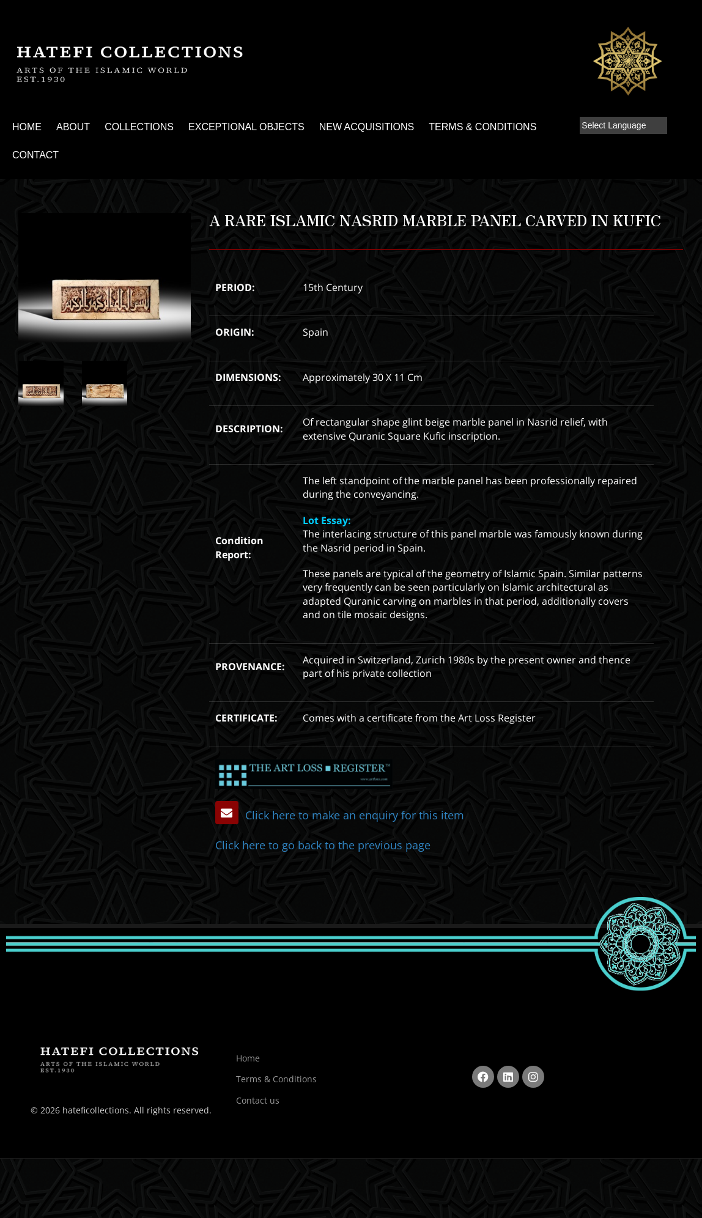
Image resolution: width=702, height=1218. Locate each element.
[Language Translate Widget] (623, 125)
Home (248, 1054)
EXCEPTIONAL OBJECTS (246, 127)
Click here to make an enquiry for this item (332, 814)
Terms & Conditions (276, 1076)
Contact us (257, 1096)
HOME (27, 127)
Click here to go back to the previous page (300, 843)
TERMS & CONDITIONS (482, 127)
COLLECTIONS (139, 127)
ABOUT (73, 127)
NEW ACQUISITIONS (367, 127)
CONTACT (35, 155)
